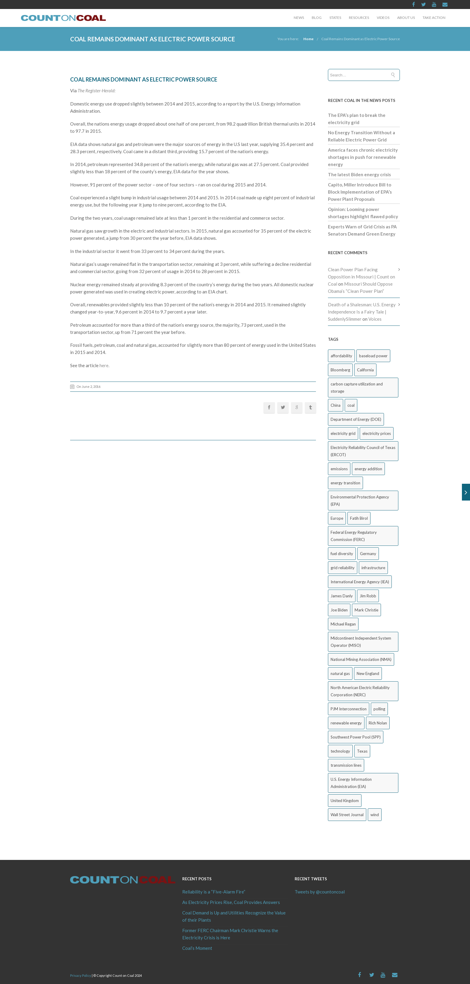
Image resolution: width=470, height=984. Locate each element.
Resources (359, 17)
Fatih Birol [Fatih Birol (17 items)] (359, 518)
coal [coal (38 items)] (351, 405)
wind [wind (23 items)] (374, 814)
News (299, 17)
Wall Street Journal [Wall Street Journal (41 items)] (347, 814)
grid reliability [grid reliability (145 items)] (343, 567)
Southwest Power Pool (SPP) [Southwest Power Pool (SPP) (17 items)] (356, 737)
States (335, 17)
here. (104, 365)
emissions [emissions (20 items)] (339, 468)
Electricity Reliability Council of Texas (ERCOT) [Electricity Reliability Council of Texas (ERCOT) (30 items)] (363, 451)
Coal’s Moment (197, 948)
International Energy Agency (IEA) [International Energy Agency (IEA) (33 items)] (360, 581)
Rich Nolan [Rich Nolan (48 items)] (378, 723)
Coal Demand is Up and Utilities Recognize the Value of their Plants (234, 916)
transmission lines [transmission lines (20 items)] (346, 765)
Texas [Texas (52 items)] (362, 751)
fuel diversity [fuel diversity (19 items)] (342, 553)
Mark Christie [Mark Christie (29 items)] (366, 610)
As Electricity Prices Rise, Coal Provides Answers (231, 902)
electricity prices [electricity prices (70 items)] (376, 433)
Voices (375, 319)
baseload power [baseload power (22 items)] (373, 355)
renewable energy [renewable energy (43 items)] (346, 723)
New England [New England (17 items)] (368, 673)
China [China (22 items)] (336, 405)
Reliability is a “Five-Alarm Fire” (213, 891)
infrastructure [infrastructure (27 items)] (373, 567)
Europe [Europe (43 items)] (337, 518)
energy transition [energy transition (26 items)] (345, 482)
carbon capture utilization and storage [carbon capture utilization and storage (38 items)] (357, 388)
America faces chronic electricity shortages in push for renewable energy (363, 157)
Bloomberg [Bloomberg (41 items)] (340, 369)
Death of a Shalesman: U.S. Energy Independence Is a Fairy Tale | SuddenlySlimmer (362, 312)
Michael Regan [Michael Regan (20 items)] (343, 624)
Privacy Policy (80, 975)
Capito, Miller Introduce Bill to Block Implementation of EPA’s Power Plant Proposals (360, 192)
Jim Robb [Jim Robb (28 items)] (368, 595)
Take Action (434, 17)
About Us (406, 17)
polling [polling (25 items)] (379, 708)
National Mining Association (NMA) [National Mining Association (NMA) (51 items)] (361, 659)
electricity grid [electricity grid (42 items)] (343, 433)
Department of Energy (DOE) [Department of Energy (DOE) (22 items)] (356, 419)
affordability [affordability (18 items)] (341, 355)
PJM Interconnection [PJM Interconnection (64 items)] (349, 708)
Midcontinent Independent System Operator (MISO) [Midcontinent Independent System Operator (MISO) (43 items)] (361, 642)
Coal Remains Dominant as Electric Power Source (360, 39)
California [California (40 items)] (365, 369)
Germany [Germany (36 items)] (368, 553)
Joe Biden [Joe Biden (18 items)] (339, 610)
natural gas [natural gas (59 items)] (340, 673)
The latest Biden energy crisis (359, 174)
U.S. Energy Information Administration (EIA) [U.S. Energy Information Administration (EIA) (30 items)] (351, 783)
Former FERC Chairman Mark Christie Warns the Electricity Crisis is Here (230, 934)
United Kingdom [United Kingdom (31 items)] (345, 800)
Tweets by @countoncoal (320, 891)
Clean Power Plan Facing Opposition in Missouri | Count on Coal (361, 277)
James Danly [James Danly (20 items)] (342, 595)
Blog (317, 17)
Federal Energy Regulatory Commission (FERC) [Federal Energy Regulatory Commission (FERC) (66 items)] (354, 536)
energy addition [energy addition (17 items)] (368, 468)
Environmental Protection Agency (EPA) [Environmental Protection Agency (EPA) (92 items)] (360, 501)
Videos (383, 17)
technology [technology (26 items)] (340, 751)
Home (308, 39)
